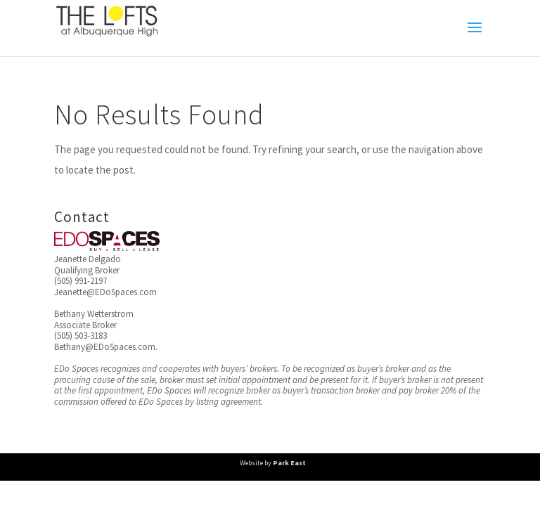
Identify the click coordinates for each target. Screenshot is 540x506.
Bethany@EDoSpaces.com (104, 347)
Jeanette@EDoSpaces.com (105, 292)
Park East (289, 462)
